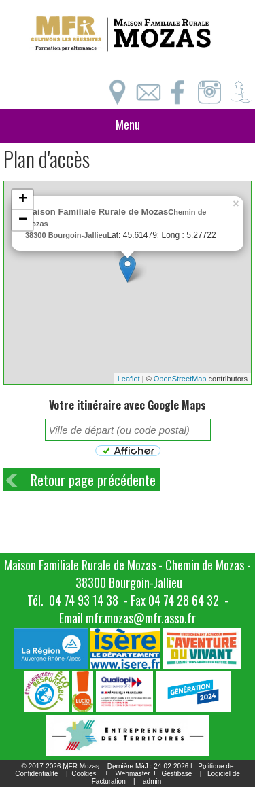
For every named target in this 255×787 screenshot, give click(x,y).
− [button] (22, 220)
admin (152, 781)
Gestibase (176, 773)
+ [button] (22, 200)
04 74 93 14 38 (83, 600)
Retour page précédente (93, 480)
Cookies (83, 773)
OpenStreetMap (180, 378)
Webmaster (133, 773)
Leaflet (129, 378)
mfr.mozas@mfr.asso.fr (141, 618)
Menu (128, 124)
